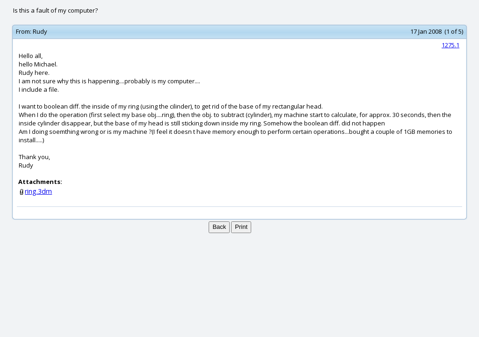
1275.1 (450, 45)
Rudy (40, 31)
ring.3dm (38, 191)
